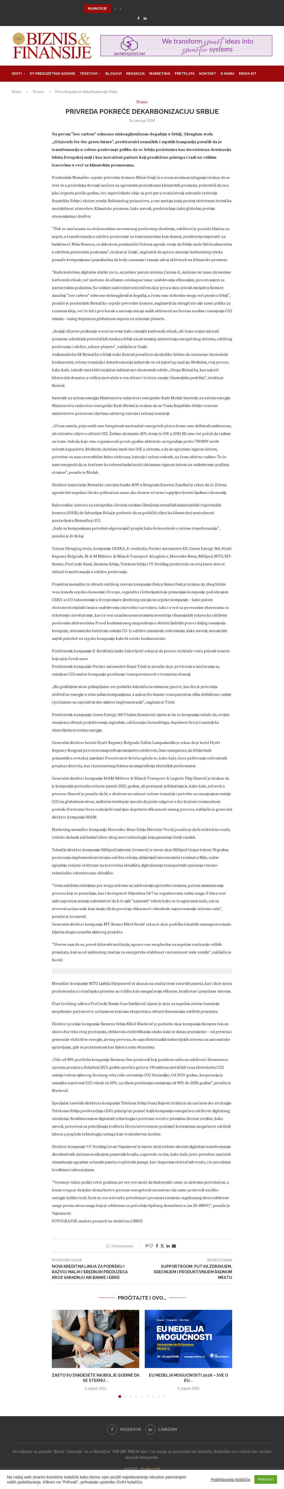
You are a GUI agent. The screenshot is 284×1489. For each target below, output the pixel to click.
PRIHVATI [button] (266, 1479)
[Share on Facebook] (157, 1245)
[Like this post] (151, 1245)
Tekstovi (88, 74)
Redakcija (135, 74)
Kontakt (207, 74)
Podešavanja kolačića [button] (230, 1479)
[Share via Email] (174, 1245)
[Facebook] (138, 18)
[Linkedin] (145, 18)
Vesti (17, 74)
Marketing (159, 74)
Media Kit (248, 74)
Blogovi (113, 74)
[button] (115, 8)
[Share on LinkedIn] (168, 1245)
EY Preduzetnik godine (52, 74)
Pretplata (185, 74)
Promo (38, 91)
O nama (227, 74)
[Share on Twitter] (162, 1245)
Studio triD (150, 1469)
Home (16, 91)
